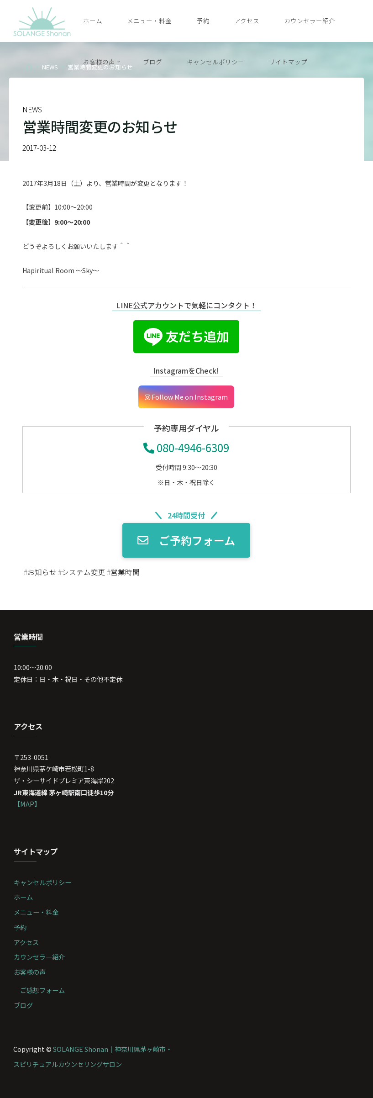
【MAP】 (27, 803)
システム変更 (83, 572)
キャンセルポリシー (42, 882)
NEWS (50, 67)
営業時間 (125, 572)
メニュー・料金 (36, 912)
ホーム (23, 897)
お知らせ (42, 572)
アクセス (26, 942)
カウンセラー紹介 (39, 956)
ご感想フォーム (42, 990)
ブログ (23, 1005)
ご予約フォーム (187, 540)
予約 (20, 927)
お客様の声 (30, 972)
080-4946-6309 (187, 447)
